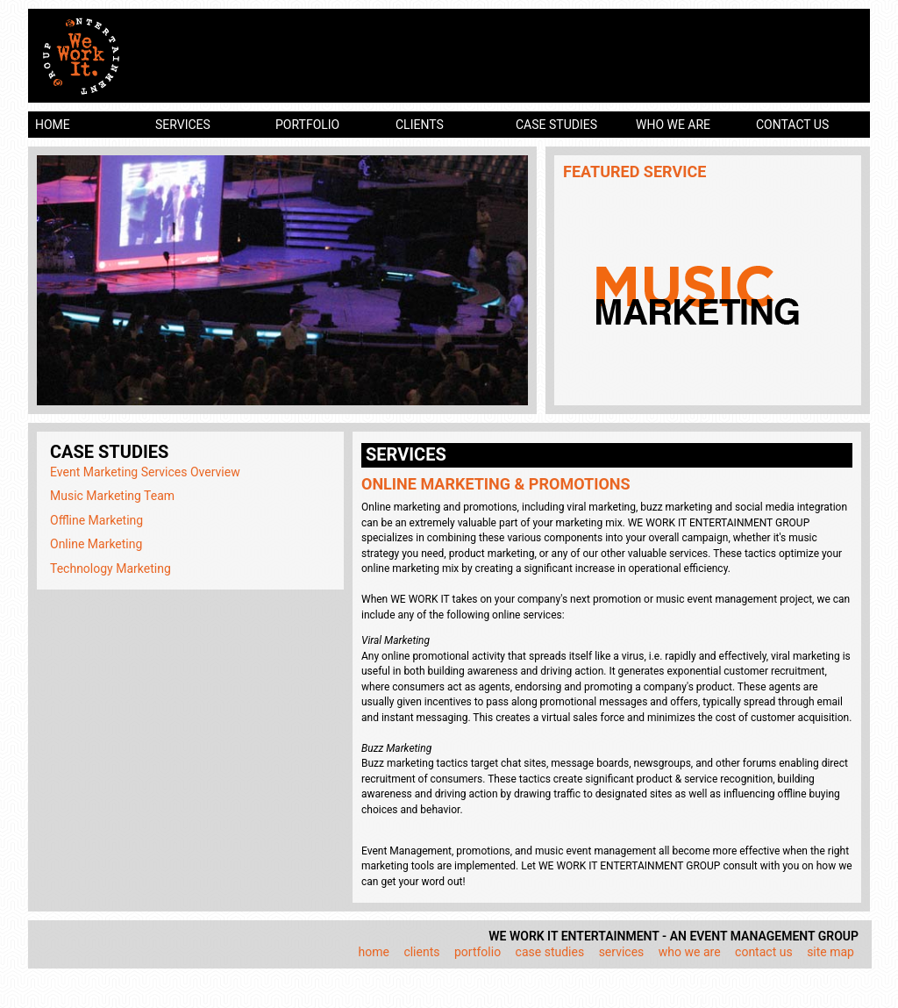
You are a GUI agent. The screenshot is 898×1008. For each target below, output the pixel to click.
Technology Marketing (110, 568)
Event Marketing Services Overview (145, 472)
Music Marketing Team (112, 496)
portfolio (307, 125)
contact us (792, 125)
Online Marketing (96, 544)
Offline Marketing (96, 520)
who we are (673, 125)
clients (420, 125)
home (52, 125)
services (182, 125)
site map (830, 952)
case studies (556, 125)
